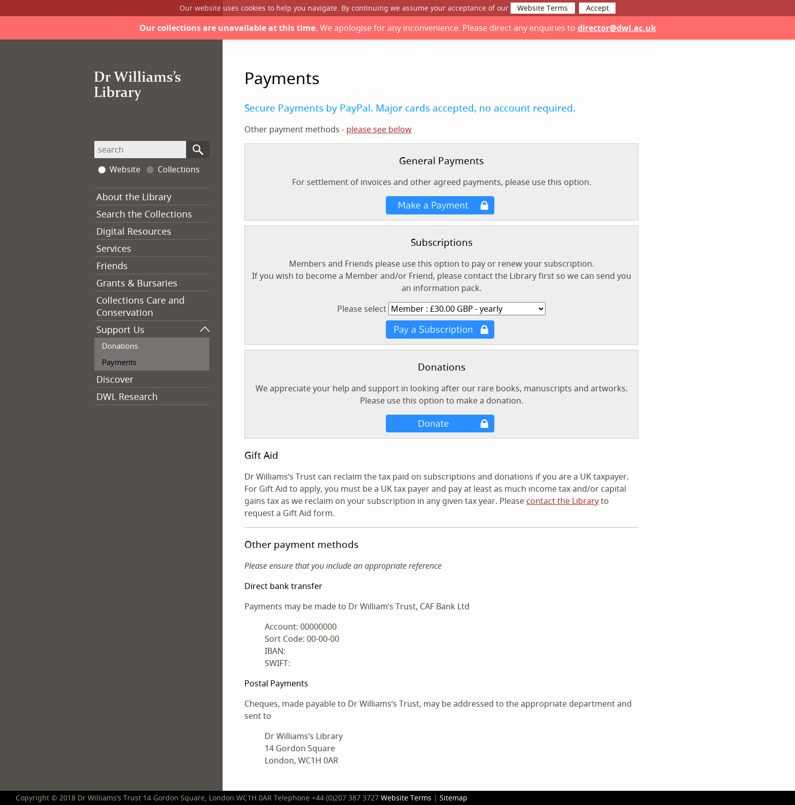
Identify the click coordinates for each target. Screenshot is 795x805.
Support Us (120, 329)
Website (119, 169)
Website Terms (542, 8)
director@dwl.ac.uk (616, 27)
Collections (173, 169)
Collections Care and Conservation (140, 306)
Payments (119, 362)
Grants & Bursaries (136, 283)
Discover (114, 379)
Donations (120, 346)
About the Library (133, 197)
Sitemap (453, 797)
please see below (379, 129)
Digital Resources (133, 231)
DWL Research (127, 396)
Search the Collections (144, 214)
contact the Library (562, 500)
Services (113, 248)
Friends (112, 266)
